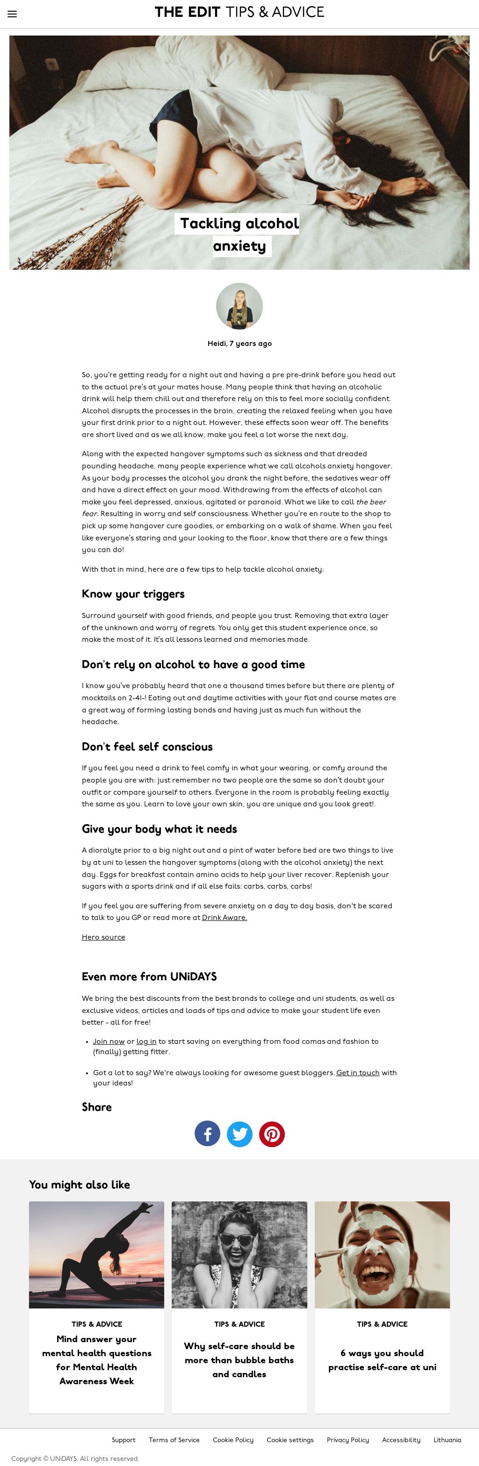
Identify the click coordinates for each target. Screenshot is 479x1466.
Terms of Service (174, 1440)
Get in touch (358, 1073)
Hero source (103, 937)
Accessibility (401, 1440)
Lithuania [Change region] (447, 1440)
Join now (109, 1042)
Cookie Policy (233, 1440)
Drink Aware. (224, 918)
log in (147, 1042)
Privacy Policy (348, 1440)
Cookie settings (290, 1440)
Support (124, 1440)
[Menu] (12, 14)
